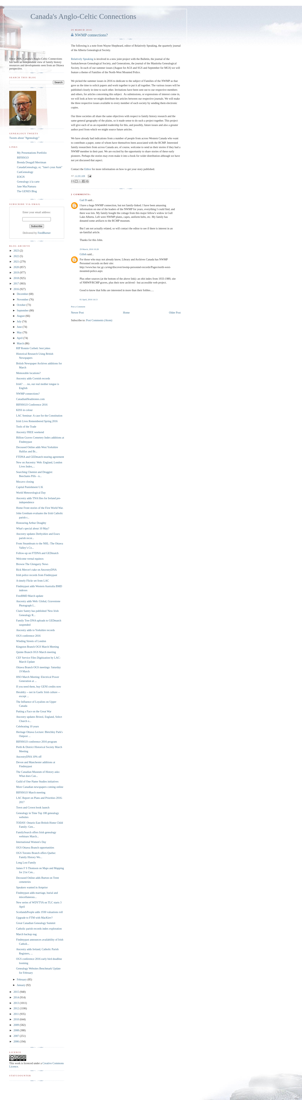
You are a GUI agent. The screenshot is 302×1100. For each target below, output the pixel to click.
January (21, 985)
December (23, 293)
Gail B (83, 200)
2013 (16, 1002)
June (20, 326)
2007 (16, 1035)
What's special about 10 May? (32, 528)
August (21, 315)
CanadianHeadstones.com (30, 399)
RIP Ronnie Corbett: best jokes (33, 348)
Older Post (175, 312)
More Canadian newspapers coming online (39, 786)
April (20, 338)
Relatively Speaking (82, 58)
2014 (16, 997)
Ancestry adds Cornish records (33, 378)
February (22, 979)
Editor (87, 169)
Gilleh (83, 254)
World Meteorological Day (31, 492)
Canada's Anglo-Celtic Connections (83, 16)
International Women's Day (31, 841)
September (23, 310)
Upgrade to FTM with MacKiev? (34, 917)
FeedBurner (44, 232)
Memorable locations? (28, 373)
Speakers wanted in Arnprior (32, 887)
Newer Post (77, 312)
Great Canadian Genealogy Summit (35, 923)
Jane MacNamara (26, 186)
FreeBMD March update (29, 595)
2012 (16, 1008)
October (21, 304)
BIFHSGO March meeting (30, 792)
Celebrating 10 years (27, 726)
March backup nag (26, 934)
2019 (16, 272)
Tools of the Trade (26, 426)
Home (126, 312)
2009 (16, 1024)
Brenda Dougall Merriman (31, 162)
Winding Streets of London (31, 641)
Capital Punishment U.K (29, 487)
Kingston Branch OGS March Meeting (37, 646)
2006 (16, 1041)
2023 (16, 250)
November (23, 299)
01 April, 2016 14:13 (88, 299)
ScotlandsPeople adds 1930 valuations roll (39, 912)
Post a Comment (78, 306)
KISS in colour (24, 410)
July (19, 321)
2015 (16, 991)
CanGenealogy (25, 172)
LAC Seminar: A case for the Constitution (39, 415)
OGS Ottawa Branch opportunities (35, 847)
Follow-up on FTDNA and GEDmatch (37, 553)
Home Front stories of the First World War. (39, 507)
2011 (16, 1013)
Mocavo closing (25, 481)
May (20, 332)
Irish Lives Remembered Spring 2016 (37, 421)
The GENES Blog (27, 191)
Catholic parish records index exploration (39, 928)
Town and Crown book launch (32, 807)
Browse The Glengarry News (32, 564)
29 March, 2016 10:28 (89, 249)
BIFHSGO (23, 157)
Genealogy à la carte (28, 181)
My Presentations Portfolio (32, 152)
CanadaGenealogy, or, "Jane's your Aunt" (39, 167)
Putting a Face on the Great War (33, 711)
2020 (16, 267)
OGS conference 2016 (28, 635)
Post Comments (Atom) (99, 320)
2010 (16, 1019)
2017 (16, 283)
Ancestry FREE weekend (30, 432)
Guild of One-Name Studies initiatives (37, 781)
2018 (16, 278)
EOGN (21, 176)
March (21, 343)
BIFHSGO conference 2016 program (36, 741)
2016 (16, 289)
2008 (16, 1030)
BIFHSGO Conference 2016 (32, 404)
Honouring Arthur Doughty (31, 522)
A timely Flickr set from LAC (32, 580)
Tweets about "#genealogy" (24, 137)
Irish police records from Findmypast (36, 575)
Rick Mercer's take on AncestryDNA (36, 569)
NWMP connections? (91, 35)
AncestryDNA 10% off (29, 756)
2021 (16, 261)
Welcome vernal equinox (30, 558)
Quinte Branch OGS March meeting (36, 652)
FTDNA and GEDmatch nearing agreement (40, 456)
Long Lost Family (26, 862)
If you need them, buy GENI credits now (38, 686)
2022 (16, 256)
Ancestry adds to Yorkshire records (35, 630)
